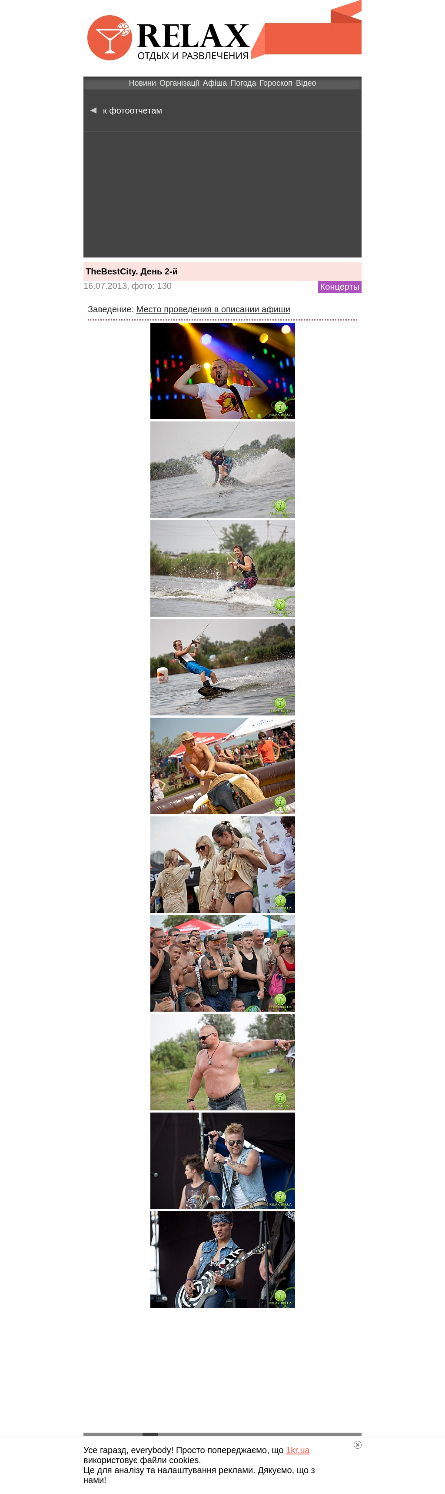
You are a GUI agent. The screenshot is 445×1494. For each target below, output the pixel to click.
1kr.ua (297, 1450)
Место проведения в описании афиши (213, 309)
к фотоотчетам (126, 110)
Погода (243, 83)
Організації (179, 83)
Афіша (215, 83)
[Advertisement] (222, 196)
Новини (142, 83)
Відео (306, 83)
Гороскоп (276, 83)
